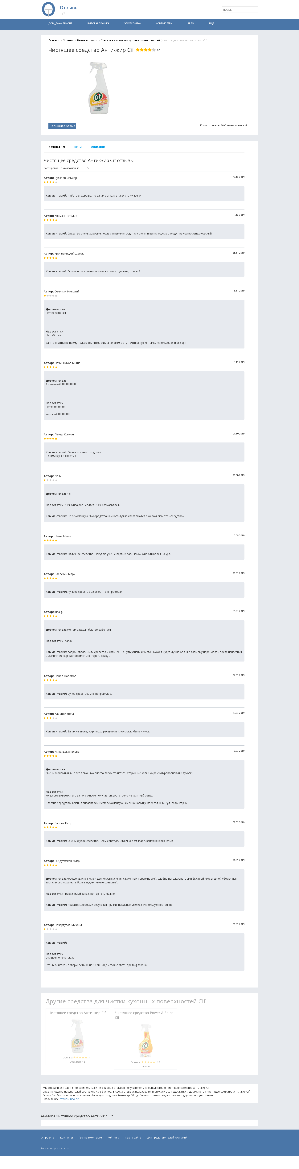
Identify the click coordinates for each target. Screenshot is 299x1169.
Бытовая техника (98, 23)
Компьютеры (164, 23)
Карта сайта (133, 1137)
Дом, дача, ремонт (60, 23)
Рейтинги (114, 1137)
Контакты (66, 1137)
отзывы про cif (69, 1099)
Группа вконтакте (90, 1137)
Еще (211, 23)
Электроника (132, 23)
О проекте (47, 1137)
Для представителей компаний (167, 1137)
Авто (191, 23)
